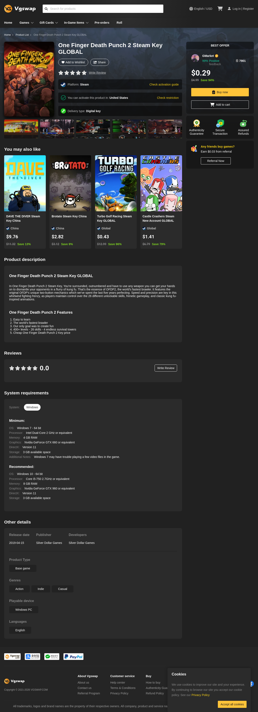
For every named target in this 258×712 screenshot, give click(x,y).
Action (19, 589)
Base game (22, 568)
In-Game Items (74, 22)
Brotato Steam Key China (69, 216)
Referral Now (215, 161)
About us (83, 682)
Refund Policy (155, 693)
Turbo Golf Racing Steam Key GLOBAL (114, 218)
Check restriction (168, 97)
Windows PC (23, 609)
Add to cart (220, 104)
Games (24, 22)
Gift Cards (47, 22)
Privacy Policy (119, 693)
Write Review (97, 72)
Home (8, 22)
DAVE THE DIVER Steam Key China (23, 218)
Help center (117, 682)
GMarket (208, 55)
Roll (119, 22)
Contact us (85, 688)
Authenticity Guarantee (160, 688)
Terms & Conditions (122, 688)
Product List (22, 34)
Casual (62, 589)
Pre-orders (102, 22)
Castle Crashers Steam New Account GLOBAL (158, 218)
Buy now (220, 92)
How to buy (153, 682)
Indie (41, 589)
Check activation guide (164, 84)
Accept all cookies (232, 704)
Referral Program (89, 693)
